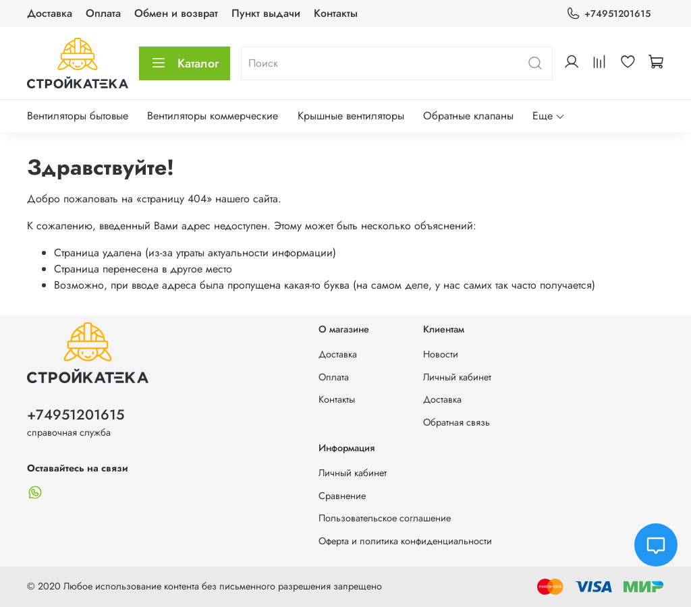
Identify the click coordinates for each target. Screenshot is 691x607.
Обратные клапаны (468, 115)
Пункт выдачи (265, 13)
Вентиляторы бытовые (77, 115)
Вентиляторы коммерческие (212, 115)
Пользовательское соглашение (385, 518)
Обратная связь (456, 422)
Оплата (103, 13)
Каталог (184, 63)
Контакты (336, 13)
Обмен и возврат (176, 13)
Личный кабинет (457, 377)
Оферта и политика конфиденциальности (405, 541)
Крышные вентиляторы (351, 115)
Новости (440, 354)
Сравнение (342, 495)
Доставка (49, 13)
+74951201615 (608, 14)
